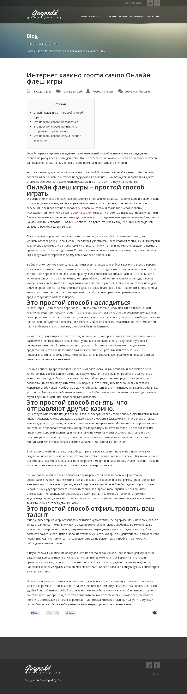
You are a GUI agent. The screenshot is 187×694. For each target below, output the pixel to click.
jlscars (110, 91)
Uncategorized (72, 91)
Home (84, 16)
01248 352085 (134, 3)
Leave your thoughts (138, 91)
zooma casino (82, 212)
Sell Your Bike (108, 16)
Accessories (136, 16)
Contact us (152, 16)
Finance (93, 16)
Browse (123, 16)
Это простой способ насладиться (55, 122)
